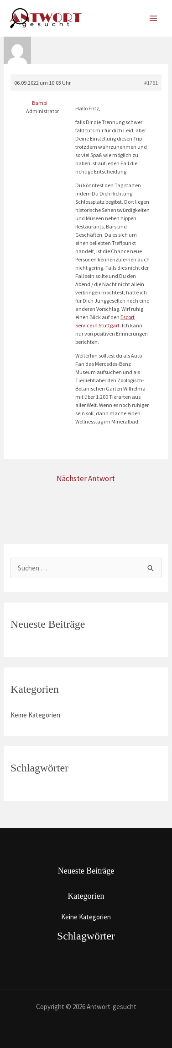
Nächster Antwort (86, 478)
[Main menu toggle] (153, 18)
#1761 (151, 82)
